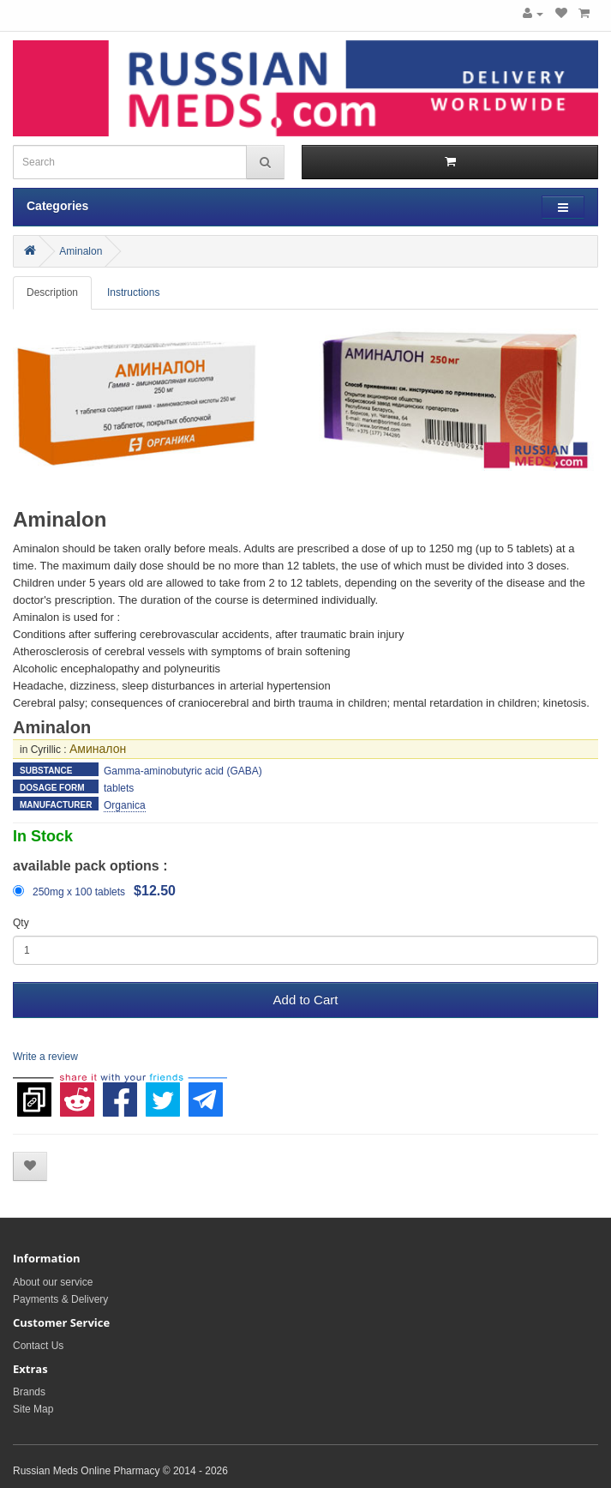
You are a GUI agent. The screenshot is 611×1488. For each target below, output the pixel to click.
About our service (53, 1282)
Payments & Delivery (60, 1299)
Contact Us (38, 1346)
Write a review (45, 1057)
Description (52, 292)
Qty (21, 923)
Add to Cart (305, 999)
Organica (125, 805)
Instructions (133, 292)
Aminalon (80, 251)
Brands (29, 1392)
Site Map (33, 1409)
